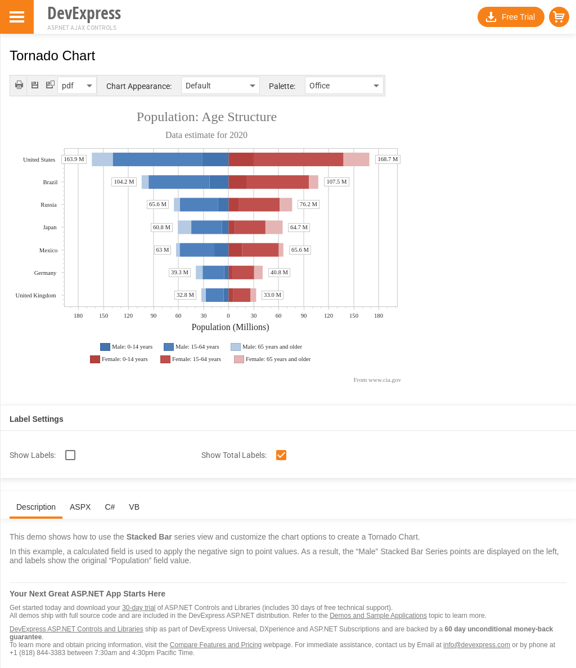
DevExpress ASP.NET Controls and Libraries (76, 629)
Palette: (282, 86)
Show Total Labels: (234, 455)
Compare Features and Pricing (216, 645)
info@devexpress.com (476, 645)
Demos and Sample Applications (378, 616)
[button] (559, 17)
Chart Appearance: (139, 86)
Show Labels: (33, 455)
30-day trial (138, 608)
